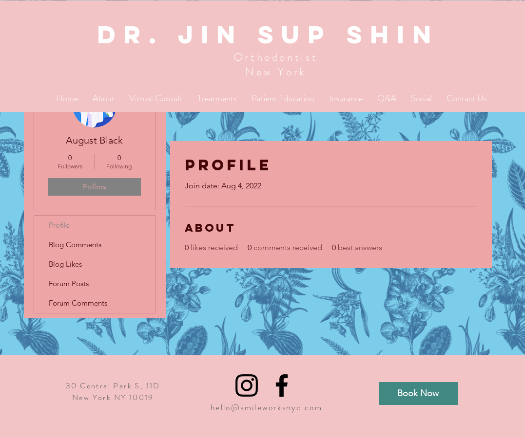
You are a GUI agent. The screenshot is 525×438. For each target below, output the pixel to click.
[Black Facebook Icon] (282, 385)
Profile (59, 225)
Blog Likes (65, 264)
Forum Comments (78, 303)
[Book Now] (418, 393)
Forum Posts (69, 283)
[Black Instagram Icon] (247, 385)
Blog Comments (75, 244)
